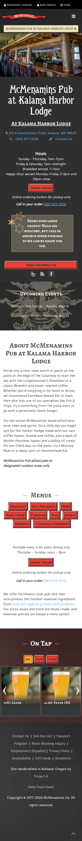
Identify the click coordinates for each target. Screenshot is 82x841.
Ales (39, 659)
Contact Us (60, 139)
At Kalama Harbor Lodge (41, 123)
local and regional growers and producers (43, 604)
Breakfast (18, 506)
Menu (66, 506)
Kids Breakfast (44, 506)
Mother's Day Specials (27, 306)
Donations (63, 758)
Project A (41, 776)
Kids (55, 515)
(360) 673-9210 (24, 139)
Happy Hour (15, 515)
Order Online (41, 188)
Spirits (70, 515)
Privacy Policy (59, 751)
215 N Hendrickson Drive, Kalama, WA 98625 (41, 133)
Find (65, 5)
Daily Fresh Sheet (41, 787)
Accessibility (21, 758)
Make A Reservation (41, 265)
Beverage (22, 524)
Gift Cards (43, 758)
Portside (38, 515)
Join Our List (42, 736)
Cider (52, 659)
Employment (21, 751)
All (28, 659)
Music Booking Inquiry (48, 743)
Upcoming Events (41, 293)
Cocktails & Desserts (52, 524)
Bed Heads (46, 5)
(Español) (38, 751)
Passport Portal (18, 5)
